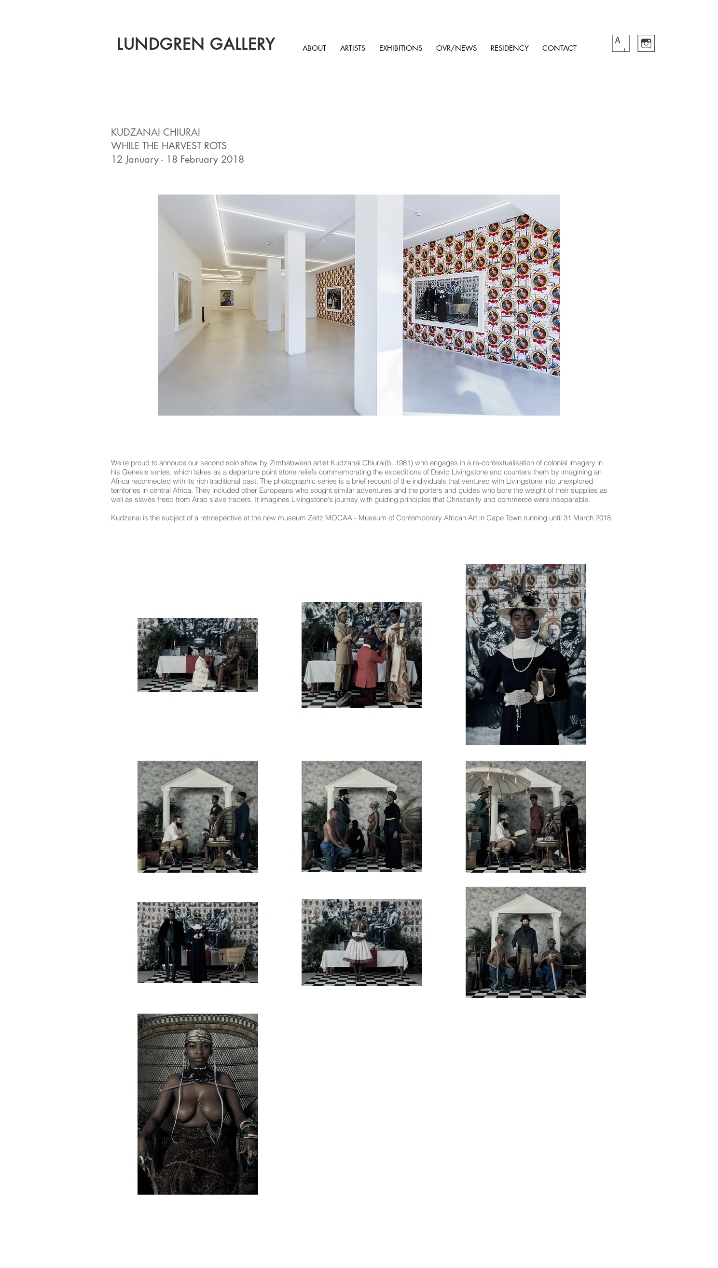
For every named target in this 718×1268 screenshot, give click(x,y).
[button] (359, 305)
